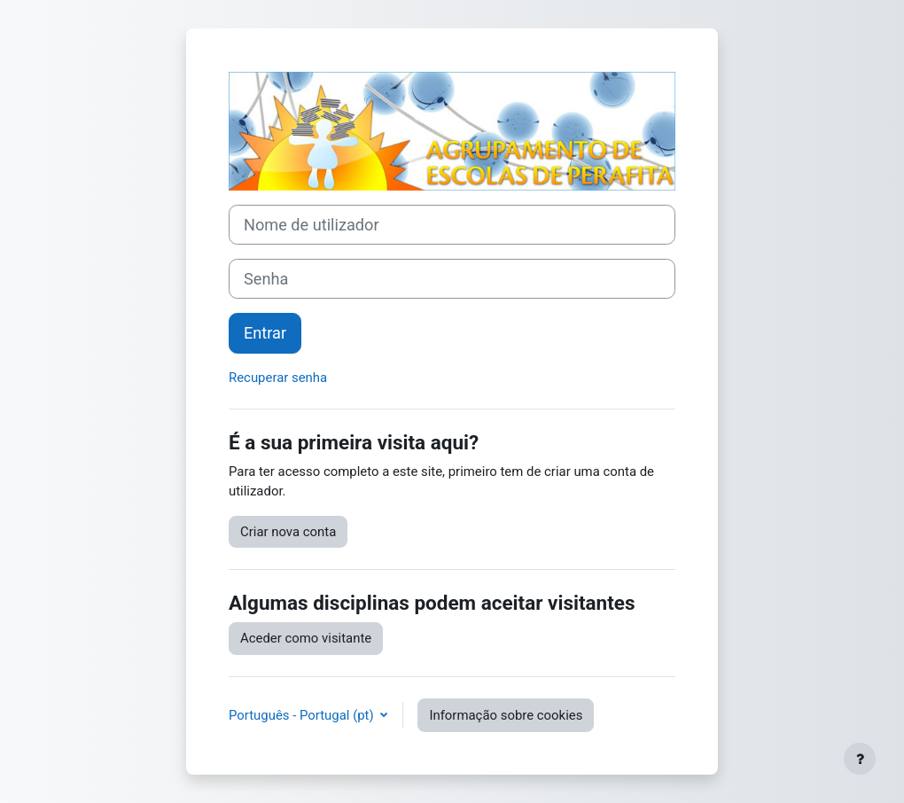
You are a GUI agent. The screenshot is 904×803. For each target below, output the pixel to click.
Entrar (265, 333)
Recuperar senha (278, 378)
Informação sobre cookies (505, 715)
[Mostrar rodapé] (860, 759)
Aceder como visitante (305, 638)
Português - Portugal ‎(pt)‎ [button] (303, 715)
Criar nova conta (288, 532)
